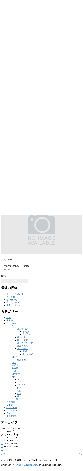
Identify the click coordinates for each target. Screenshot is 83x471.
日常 (14, 377)
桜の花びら (11, 300)
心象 (19, 391)
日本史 (15, 357)
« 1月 (3, 454)
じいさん (21, 385)
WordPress (16, 465)
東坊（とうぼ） (13, 302)
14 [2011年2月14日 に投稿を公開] (2, 443)
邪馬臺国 (21, 360)
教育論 (15, 368)
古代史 (25, 332)
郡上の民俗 (22, 346)
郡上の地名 (22, 348)
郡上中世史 (22, 337)
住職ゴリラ (11, 407)
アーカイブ (6, 428)
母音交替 (10, 297)
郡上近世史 (22, 340)
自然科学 (16, 374)
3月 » (79, 454)
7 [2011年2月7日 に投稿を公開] (2, 441)
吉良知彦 (10, 402)
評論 (14, 371)
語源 (8, 317)
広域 (24, 351)
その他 (15, 399)
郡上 (14, 326)
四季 (19, 388)
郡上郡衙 (26, 334)
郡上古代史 (22, 329)
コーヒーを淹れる (15, 294)
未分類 (9, 320)
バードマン (11, 410)
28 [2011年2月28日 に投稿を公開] (2, 449)
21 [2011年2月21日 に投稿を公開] (2, 446)
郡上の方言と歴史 (25, 343)
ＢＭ (8, 413)
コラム (20, 382)
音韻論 (15, 365)
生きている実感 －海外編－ (17, 266)
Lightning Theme (31, 465)
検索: (3, 276)
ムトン (9, 405)
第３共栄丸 (11, 416)
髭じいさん (11, 323)
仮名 (14, 362)
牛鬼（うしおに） (15, 305)
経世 (19, 396)
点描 (19, 393)
